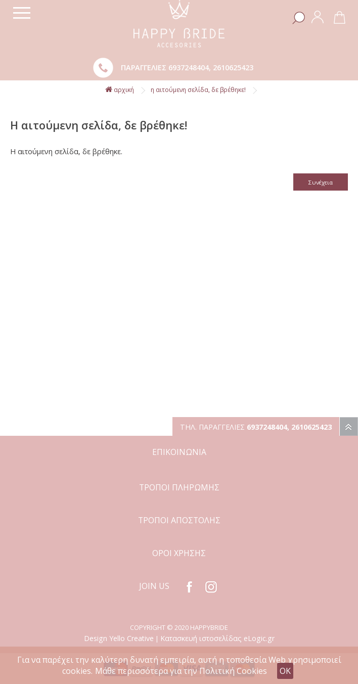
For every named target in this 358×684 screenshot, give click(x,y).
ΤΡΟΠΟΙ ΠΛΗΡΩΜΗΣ (179, 487)
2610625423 (233, 67)
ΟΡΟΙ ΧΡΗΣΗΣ (179, 553)
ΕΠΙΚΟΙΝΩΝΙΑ (179, 452)
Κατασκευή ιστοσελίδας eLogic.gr (217, 638)
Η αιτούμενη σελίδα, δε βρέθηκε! (198, 89)
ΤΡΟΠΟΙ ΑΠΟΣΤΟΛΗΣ (179, 520)
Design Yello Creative (119, 638)
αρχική (119, 89)
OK (285, 670)
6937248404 (188, 67)
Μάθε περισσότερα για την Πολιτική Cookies (181, 670)
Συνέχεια (320, 182)
